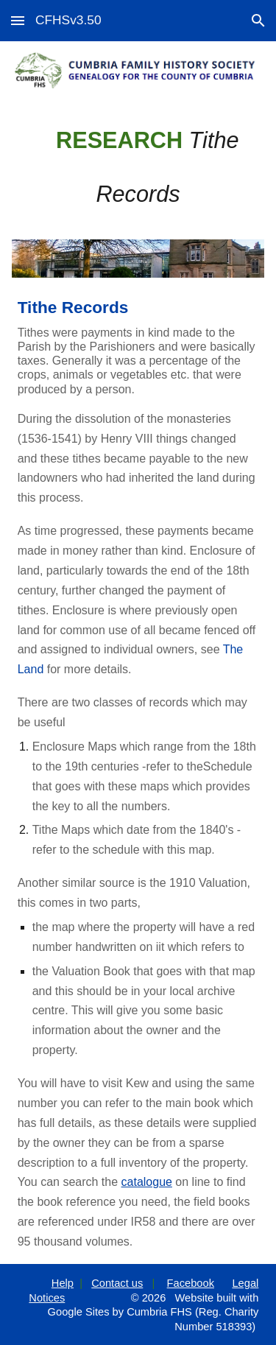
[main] (138, 168)
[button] (17, 20)
